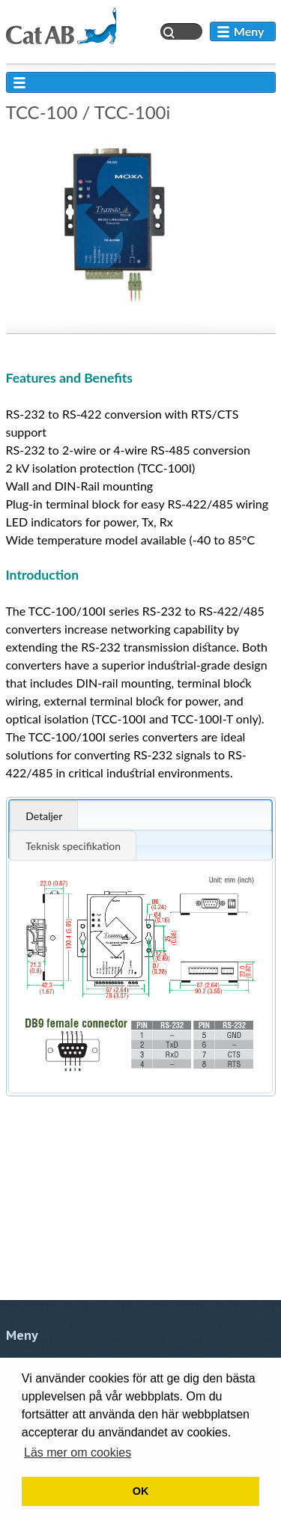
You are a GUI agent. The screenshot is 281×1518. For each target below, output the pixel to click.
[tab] (140, 815)
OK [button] (141, 1491)
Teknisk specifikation (73, 846)
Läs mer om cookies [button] (77, 1452)
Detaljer (43, 816)
